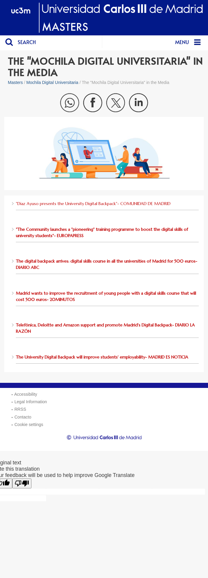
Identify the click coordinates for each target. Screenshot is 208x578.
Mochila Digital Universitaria (52, 82)
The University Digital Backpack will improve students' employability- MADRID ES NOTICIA (102, 357)
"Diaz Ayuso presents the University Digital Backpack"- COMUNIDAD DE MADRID (93, 203)
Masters (15, 82)
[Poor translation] (21, 483)
